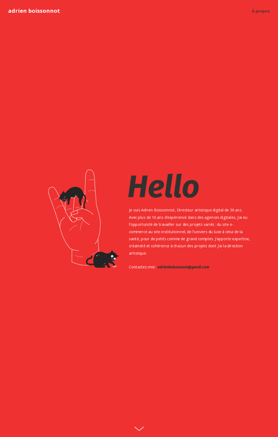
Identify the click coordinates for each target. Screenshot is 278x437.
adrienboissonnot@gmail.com (182, 267)
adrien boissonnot (34, 11)
